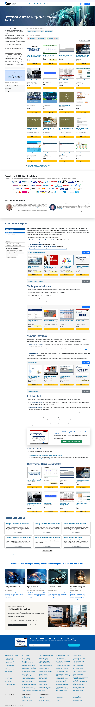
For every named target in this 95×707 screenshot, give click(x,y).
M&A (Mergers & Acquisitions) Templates (63, 661)
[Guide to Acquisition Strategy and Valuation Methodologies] (34, 49)
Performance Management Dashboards (63, 675)
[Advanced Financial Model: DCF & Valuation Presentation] (34, 146)
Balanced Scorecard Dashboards (28, 662)
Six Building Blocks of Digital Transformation (82, 267)
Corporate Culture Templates (27, 681)
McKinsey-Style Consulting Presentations (63, 701)
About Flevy (54, 3)
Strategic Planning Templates (78, 674)
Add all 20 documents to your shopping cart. (38, 166)
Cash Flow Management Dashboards (28, 671)
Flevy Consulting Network (9, 669)
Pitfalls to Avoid (8, 239)
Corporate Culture (74, 597)
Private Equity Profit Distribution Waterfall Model (34, 321)
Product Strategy (76, 696)
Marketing (10, 597)
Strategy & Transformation (10, 656)
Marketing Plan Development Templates (63, 665)
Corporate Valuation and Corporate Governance (48, 129)
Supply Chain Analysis (62, 594)
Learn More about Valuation (15, 68)
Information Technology (31, 595)
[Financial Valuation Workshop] (34, 97)
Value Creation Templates (77, 688)
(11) (50, 38)
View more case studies (47, 550)
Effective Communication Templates (45, 665)
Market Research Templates (61, 664)
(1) (56, 38)
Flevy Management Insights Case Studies (14, 245)
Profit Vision (79, 59)
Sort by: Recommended (84, 40)
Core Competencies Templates (27, 680)
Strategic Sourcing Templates (78, 675)
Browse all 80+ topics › (31, 597)
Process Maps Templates (60, 685)
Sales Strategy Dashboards (78, 664)
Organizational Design (80, 594)
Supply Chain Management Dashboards (80, 681)
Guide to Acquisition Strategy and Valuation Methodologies (34, 56)
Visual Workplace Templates (78, 690)
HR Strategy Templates (43, 677)
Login (82, 3)
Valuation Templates (76, 685)
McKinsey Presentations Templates (62, 668)
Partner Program (8, 681)
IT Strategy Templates (43, 681)
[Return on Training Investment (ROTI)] (82, 314)
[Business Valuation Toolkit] (50, 97)
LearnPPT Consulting (33, 270)
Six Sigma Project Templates (78, 668)
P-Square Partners (32, 380)
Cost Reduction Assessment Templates (29, 684)
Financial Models (8, 662)
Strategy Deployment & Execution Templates (81, 677)
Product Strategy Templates (61, 687)
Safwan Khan (63, 324)
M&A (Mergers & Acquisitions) (17, 594)
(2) (48, 31)
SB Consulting (30, 106)
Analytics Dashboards (26, 658)
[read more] (82, 207)
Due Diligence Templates (43, 664)
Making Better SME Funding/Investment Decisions (64, 81)
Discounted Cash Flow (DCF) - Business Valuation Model (83, 56)
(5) (33, 31)
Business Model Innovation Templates (28, 665)
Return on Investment (19, 252)
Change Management (74, 592)
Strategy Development (9, 592)
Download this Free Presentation (71, 441)
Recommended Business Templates (12, 243)
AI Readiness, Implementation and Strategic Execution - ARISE (51, 267)
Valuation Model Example (11, 257)
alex (61, 58)
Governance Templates (43, 674)
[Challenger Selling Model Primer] (51, 370)
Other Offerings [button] (47, 3)
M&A (7, 252)
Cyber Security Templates (43, 658)
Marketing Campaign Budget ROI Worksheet (66, 321)
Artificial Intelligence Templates (27, 659)
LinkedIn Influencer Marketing (10, 682)
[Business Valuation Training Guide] (34, 73)
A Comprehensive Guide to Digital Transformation (66, 267)
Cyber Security (39, 592)
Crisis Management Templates (27, 685)
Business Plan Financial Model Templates (29, 668)
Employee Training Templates (44, 668)
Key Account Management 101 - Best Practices (34, 377)
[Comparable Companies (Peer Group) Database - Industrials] (66, 146)
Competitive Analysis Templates (27, 677)
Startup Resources (76, 698)
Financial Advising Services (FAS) (45, 701)
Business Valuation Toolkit (49, 104)
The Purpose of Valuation (10, 234)
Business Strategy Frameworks (44, 696)
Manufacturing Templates (60, 662)
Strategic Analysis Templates (78, 672)
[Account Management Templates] (67, 370)
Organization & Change (9, 661)
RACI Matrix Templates (77, 655)
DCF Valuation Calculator (82, 104)
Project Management (52, 594)
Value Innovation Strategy (77, 700)
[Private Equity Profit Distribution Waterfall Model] (35, 314)
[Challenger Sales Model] (82, 370)
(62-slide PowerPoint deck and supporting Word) (48, 248)
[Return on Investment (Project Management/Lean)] (51, 314)
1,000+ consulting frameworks (24, 618)
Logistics (61, 595)
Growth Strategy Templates (44, 675)
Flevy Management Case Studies (19, 554)
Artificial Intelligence (31, 592)
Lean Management (55, 595)
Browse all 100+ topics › (74, 599)
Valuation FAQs (8, 241)
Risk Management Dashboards (78, 661)
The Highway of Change (65, 270)
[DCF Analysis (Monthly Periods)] (34, 122)
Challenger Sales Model (81, 376)
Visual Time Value (48, 380)
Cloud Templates (25, 674)
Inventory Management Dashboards (45, 688)
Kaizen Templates (42, 690)
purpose (66, 358)
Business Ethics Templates (26, 664)
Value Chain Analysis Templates (78, 687)
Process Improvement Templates (62, 684)
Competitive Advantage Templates (28, 675)
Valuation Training (47, 79)
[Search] (22, 4)
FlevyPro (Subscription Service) (10, 666)
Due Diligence (19, 250)
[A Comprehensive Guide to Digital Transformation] (67, 260)
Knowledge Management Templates (62, 656)
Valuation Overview (9, 232)
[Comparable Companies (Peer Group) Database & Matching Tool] (50, 146)
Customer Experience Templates (27, 687)
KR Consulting (48, 270)
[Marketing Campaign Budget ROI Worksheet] (67, 314)
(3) (41, 38)
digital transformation (45, 232)
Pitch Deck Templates (60, 677)
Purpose (11, 252)
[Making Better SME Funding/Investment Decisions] (66, 73)
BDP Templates (24, 661)
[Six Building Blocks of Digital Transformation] (82, 260)
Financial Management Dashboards (45, 671)
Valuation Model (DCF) (48, 55)
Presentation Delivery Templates (61, 680)
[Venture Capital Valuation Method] (83, 73)
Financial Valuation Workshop (34, 104)
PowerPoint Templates (9, 665)
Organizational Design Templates (62, 674)
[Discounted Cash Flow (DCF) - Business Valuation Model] (83, 49)
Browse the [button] (35, 3)
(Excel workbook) (38, 242)
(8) (31, 38)
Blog (14, 684)
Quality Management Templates (61, 690)
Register (88, 3)
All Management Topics (12, 7)
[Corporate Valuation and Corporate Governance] (50, 122)
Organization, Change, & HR (27, 700)
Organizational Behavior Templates (62, 672)
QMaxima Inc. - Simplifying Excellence (52, 324)
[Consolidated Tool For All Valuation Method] (83, 122)
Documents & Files (47, 82)
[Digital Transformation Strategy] (35, 260)
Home (6, 7)
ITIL (41, 595)
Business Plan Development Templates (29, 667)
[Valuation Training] (50, 73)
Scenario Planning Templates (78, 665)
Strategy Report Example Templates (79, 680)
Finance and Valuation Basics (66, 55)
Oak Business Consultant (81, 83)
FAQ (5, 684)
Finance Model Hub (48, 156)
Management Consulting (26, 701)
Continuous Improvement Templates (28, 678)
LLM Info (57, 700)
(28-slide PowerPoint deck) (49, 239)
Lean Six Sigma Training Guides (61, 698)
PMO (49, 595)
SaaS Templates (76, 662)
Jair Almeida (31, 324)
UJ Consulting (47, 132)
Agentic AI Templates (25, 655)
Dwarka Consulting (31, 156)
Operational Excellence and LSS (27, 698)
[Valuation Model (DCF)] (50, 49)
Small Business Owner (77, 697)
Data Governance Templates (44, 659)
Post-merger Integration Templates (62, 678)
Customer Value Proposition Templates (46, 655)
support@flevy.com (12, 685)
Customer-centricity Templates (44, 656)
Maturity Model (81, 597)
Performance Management (18, 595)
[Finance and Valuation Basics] (66, 49)
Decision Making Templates (44, 661)
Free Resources (59, 696)
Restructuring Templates (77, 659)
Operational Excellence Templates (62, 671)
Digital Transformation (10, 250)
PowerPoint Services (8, 671)
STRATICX (30, 59)
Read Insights (86, 252)
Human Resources (83, 592)
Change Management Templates (27, 672)
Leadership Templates (60, 658)
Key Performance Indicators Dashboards (63, 655)
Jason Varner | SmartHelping (66, 108)
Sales (7, 255)
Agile (38, 595)
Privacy (11, 684)
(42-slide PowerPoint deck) (42, 244)
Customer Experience (38, 594)
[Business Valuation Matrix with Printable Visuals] (66, 97)
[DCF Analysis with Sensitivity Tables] (66, 122)
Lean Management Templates (61, 659)
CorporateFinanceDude (48, 58)
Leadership (72, 594)
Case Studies (41, 697)
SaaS (44, 594)
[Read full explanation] (45, 458)
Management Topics (8, 678)
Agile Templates (25, 656)
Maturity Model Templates (60, 667)
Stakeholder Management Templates (79, 671)
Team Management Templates (78, 684)
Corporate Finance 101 (32, 83)
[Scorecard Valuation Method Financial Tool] (83, 146)
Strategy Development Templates (79, 678)
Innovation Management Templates (45, 687)
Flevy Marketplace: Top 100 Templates (11, 655)
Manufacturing (59, 592)
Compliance (84, 595)
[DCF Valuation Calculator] (83, 97)
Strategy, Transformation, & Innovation (26, 7)
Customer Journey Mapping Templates (28, 688)
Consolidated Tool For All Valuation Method (82, 129)
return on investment (48, 298)
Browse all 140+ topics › (53, 597)
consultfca (62, 83)
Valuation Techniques (10, 236)
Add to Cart (34, 63)
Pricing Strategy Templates (61, 681)
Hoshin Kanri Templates (43, 678)
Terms (8, 684)
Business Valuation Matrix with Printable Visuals (65, 105)
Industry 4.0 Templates (43, 684)
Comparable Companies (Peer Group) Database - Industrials (66, 153)
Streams (6, 668)
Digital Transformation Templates (45, 662)
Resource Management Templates (79, 658)
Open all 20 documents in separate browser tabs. (39, 165)
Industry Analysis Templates (44, 685)
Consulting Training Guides (43, 700)
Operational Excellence (9, 659)
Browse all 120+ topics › (9, 599)
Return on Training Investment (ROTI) (80, 321)
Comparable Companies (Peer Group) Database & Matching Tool (50, 154)
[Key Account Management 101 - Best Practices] (35, 370)
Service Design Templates (77, 667)
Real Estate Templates (77, 656)
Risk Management (52, 592)
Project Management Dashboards (62, 688)
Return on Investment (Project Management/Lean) (50, 321)
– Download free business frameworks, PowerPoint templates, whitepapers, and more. (47, 0)
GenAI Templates (42, 672)
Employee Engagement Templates (45, 667)
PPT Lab (78, 270)
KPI (15, 592)
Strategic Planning (13, 255)
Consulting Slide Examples (43, 698)
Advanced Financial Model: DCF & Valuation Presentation (34, 153)
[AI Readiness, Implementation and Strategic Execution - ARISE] (51, 260)
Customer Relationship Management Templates (30, 690)
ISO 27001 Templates (43, 680)
